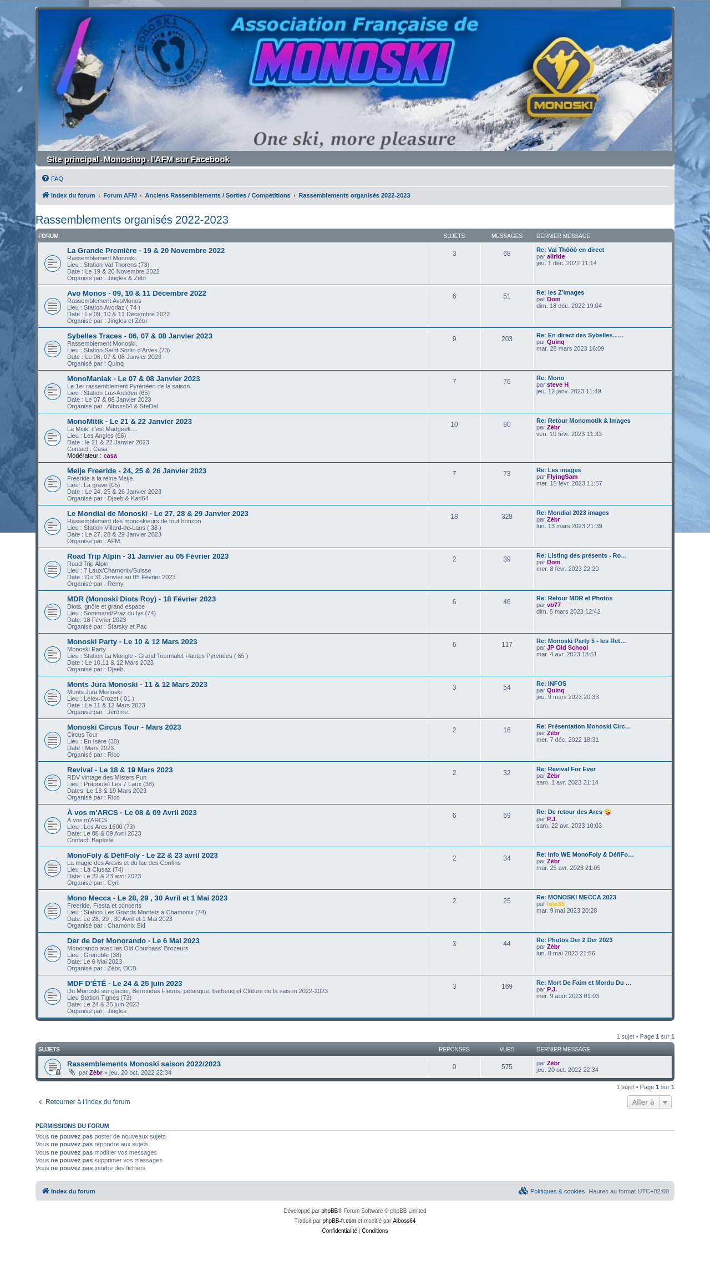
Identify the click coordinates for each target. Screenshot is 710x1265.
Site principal (73, 159)
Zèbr (553, 427)
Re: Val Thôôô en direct (570, 249)
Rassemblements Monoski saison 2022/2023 (144, 1064)
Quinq (556, 341)
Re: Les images (558, 470)
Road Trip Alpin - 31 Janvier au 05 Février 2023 (148, 556)
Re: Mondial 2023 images (572, 512)
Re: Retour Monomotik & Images (583, 420)
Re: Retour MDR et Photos (574, 598)
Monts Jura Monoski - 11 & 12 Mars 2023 (137, 684)
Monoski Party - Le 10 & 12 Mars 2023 (132, 641)
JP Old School (567, 647)
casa (109, 455)
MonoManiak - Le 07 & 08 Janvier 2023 (133, 379)
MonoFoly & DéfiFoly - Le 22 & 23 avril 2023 (142, 855)
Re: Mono (550, 378)
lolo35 (556, 903)
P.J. (552, 819)
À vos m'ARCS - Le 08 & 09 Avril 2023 (132, 812)
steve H (558, 384)
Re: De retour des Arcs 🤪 (574, 811)
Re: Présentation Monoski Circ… (583, 726)
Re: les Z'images (560, 292)
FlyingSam (562, 476)
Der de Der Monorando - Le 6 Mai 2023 (133, 941)
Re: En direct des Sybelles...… (580, 335)
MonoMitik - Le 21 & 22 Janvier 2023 (129, 421)
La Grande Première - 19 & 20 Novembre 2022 (146, 250)
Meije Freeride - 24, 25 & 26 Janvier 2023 (136, 471)
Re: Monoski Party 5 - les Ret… (581, 640)
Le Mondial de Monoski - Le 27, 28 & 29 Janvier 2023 (157, 513)
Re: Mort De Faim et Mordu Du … (584, 982)
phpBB (329, 1211)
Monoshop (125, 159)
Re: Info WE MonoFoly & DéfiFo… (585, 854)
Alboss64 (404, 1221)
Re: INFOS (551, 683)
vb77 (554, 604)
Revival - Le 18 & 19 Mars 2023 (120, 770)
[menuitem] (52, 178)
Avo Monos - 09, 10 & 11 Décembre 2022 (136, 293)
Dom (553, 299)
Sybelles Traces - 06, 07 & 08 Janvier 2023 (139, 336)
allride (556, 256)
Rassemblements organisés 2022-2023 (132, 220)
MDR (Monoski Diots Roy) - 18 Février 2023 (141, 599)
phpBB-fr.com (339, 1221)
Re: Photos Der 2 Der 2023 (574, 940)
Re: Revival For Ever (566, 769)
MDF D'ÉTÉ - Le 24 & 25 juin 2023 (124, 983)
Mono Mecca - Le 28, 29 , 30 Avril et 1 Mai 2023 (147, 898)
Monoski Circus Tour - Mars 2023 (124, 727)
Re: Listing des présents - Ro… (581, 555)
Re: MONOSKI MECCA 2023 (576, 897)
